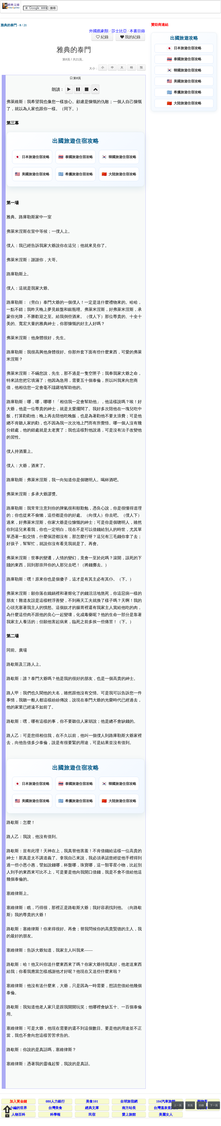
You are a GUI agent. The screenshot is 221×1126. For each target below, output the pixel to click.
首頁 (190, 1105)
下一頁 (214, 1105)
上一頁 (178, 1105)
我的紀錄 (132, 37)
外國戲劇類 (99, 31)
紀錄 (104, 37)
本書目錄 (137, 31)
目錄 (201, 1105)
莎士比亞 (119, 31)
